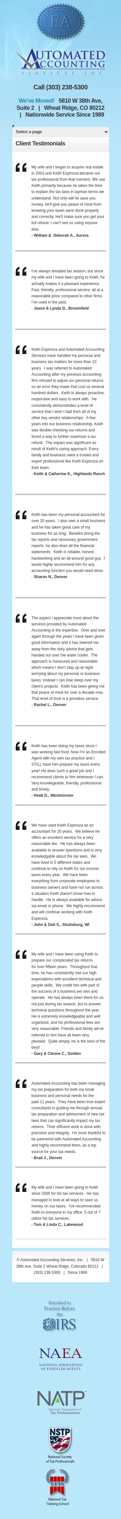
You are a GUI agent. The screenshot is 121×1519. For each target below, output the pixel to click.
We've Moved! (38, 100)
